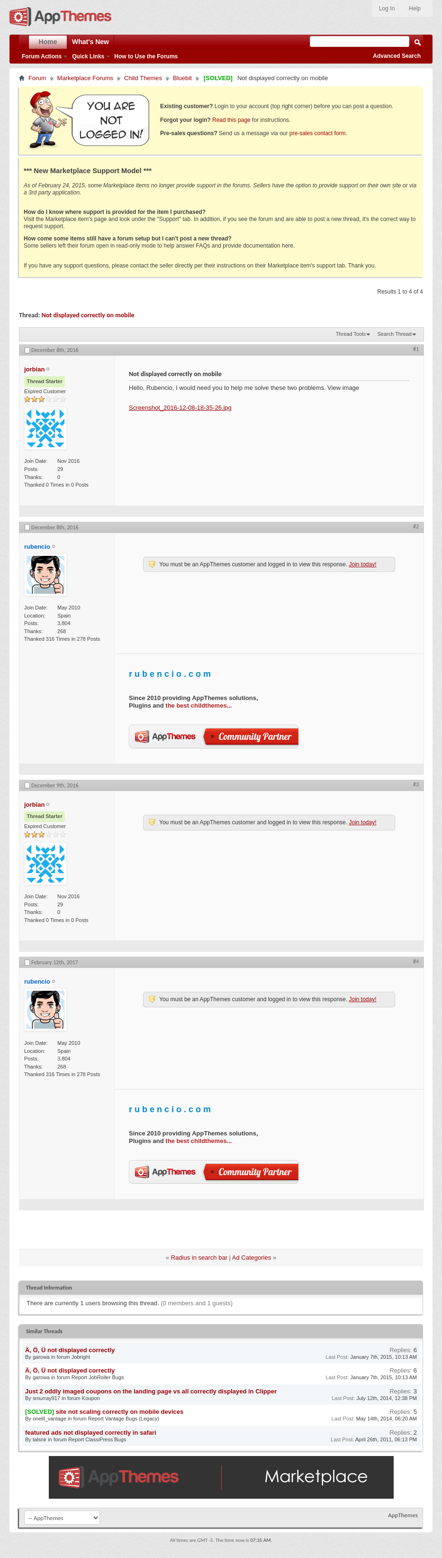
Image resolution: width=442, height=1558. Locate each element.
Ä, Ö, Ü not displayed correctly (70, 1350)
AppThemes (403, 1515)
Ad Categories (251, 1257)
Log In (387, 8)
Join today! (362, 564)
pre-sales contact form (317, 133)
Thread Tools (351, 334)
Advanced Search (397, 56)
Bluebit (182, 78)
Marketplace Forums (85, 78)
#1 (416, 349)
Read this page (231, 120)
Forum (37, 78)
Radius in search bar (199, 1257)
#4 (416, 961)
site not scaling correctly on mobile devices (119, 1411)
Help (415, 8)
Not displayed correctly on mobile (88, 315)
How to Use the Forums (146, 56)
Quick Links (88, 56)
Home (48, 42)
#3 (416, 784)
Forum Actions (42, 56)
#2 (416, 526)
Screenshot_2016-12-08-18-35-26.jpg (180, 407)
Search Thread (394, 334)
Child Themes (143, 78)
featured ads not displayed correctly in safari (90, 1432)
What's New (90, 42)
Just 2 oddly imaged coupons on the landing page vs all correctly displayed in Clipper (151, 1391)
